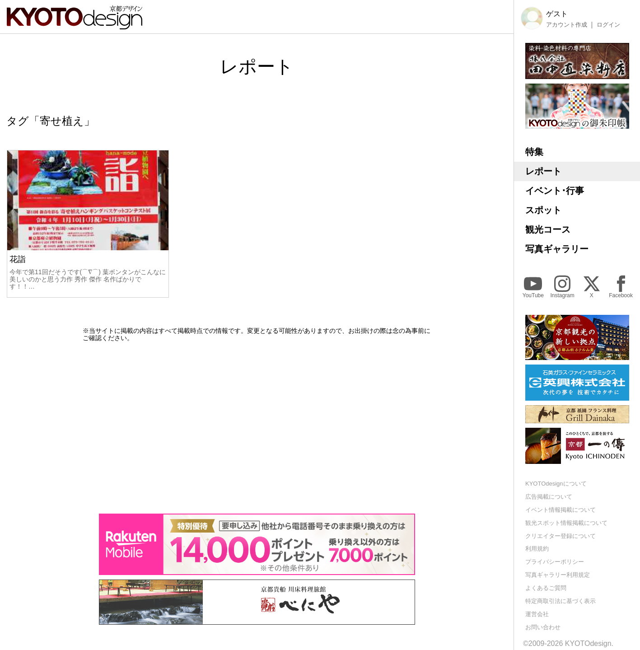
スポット (543, 210)
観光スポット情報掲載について (566, 522)
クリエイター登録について (560, 536)
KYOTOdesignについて (556, 483)
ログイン (608, 25)
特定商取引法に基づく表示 (560, 601)
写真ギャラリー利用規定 (557, 574)
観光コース (547, 229)
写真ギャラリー (557, 249)
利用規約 (537, 548)
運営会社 (537, 614)
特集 (534, 152)
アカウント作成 (566, 25)
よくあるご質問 (545, 588)
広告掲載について (548, 496)
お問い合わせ (543, 627)
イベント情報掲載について (560, 509)
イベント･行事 (554, 191)
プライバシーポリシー (554, 561)
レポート (543, 171)
